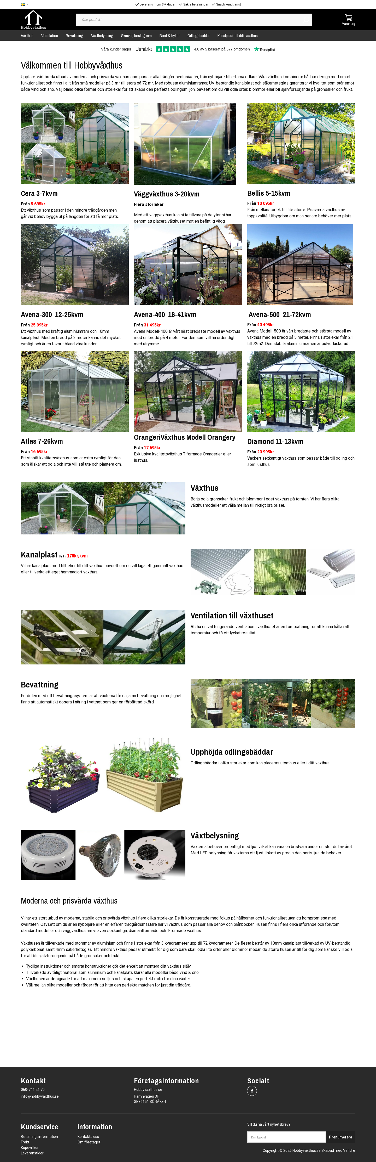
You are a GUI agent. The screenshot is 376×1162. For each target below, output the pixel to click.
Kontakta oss (88, 1137)
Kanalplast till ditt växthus (238, 35)
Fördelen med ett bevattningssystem (55, 695)
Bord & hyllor (170, 35)
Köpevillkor (30, 1148)
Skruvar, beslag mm (136, 35)
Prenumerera (340, 1137)
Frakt (25, 1142)
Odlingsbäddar (198, 35)
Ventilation (49, 35)
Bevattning (74, 35)
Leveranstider (32, 1153)
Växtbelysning (102, 35)
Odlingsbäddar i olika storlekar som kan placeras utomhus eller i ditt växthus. (260, 762)
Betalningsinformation (39, 1137)
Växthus (27, 35)
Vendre (349, 1150)
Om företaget (89, 1142)
